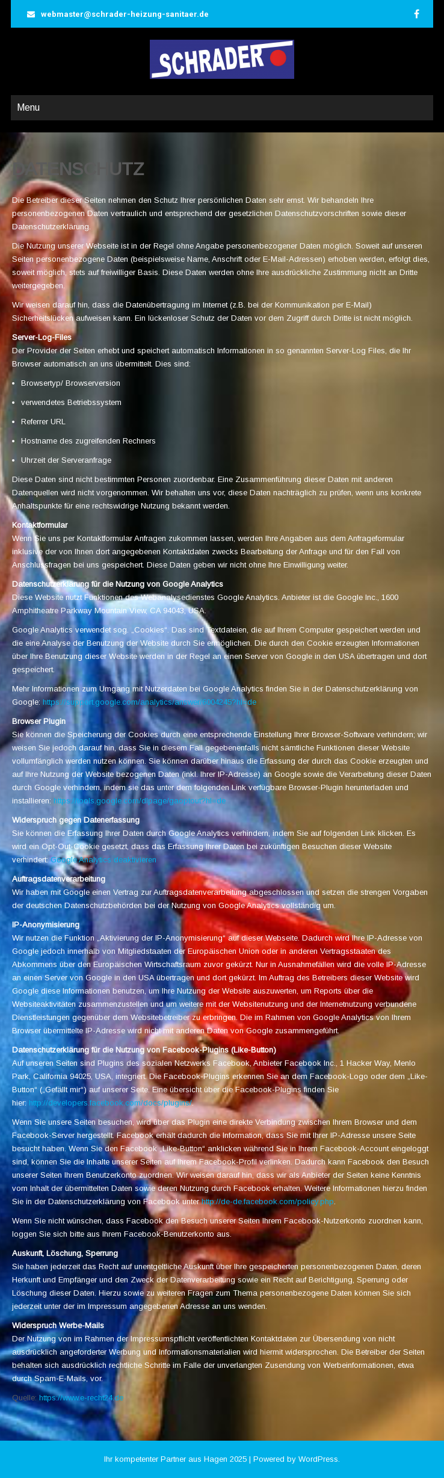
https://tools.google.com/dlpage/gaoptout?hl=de (140, 800)
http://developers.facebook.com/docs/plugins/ (110, 1102)
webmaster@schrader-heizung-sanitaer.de (125, 14)
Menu (28, 107)
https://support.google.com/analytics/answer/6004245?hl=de (149, 702)
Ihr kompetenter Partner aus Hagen (165, 1459)
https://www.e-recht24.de (81, 1397)
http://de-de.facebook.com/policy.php (268, 1201)
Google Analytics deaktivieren (103, 859)
